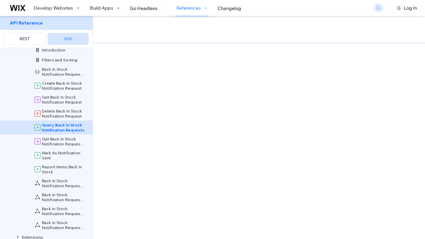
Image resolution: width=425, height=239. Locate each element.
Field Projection (216, 152)
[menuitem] (46, 32)
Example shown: (311, 71)
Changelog (229, 8)
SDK (68, 38)
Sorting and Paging (160, 152)
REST (25, 38)
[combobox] (349, 81)
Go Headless (143, 8)
